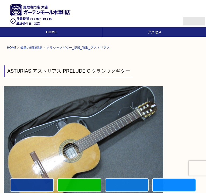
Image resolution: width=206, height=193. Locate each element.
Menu (188, 19)
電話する (31, 185)
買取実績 (174, 185)
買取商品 (126, 185)
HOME (51, 32)
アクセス (154, 32)
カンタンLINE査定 (79, 185)
